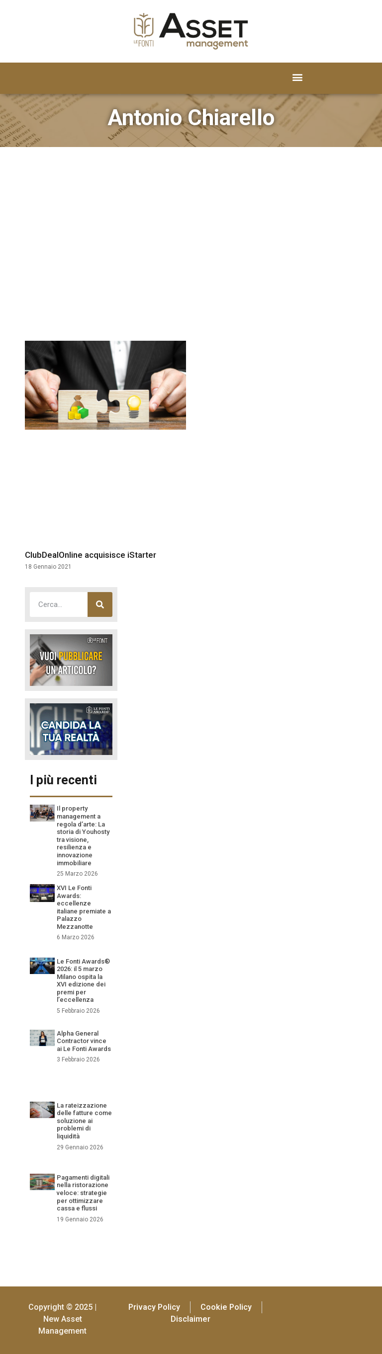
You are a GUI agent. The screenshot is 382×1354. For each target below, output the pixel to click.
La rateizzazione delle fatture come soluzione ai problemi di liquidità (84, 1121)
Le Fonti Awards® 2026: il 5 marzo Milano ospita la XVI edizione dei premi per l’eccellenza (83, 981)
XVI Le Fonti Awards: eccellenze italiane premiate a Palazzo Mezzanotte (84, 907)
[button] (297, 77)
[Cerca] (100, 604)
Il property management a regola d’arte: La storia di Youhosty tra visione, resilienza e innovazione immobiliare (83, 835)
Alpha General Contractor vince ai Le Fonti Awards (84, 1041)
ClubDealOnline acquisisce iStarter (90, 555)
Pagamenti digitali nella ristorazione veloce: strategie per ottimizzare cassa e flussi (83, 1193)
